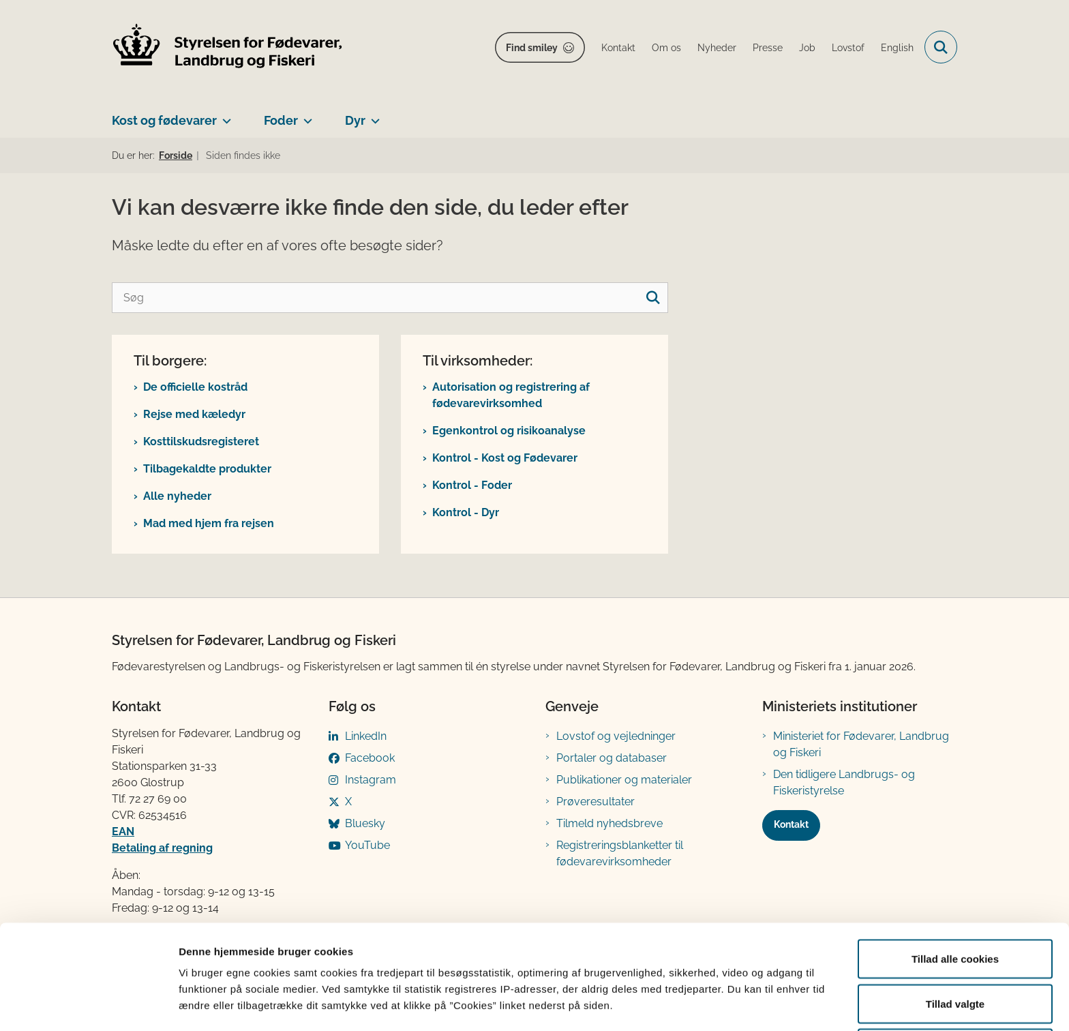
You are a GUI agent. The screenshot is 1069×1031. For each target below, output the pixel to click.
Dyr (355, 120)
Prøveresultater (595, 801)
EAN (123, 831)
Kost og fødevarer (164, 120)
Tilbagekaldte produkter (207, 468)
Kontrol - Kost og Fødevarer (504, 457)
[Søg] (390, 297)
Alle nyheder (177, 496)
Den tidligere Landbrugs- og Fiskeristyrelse (844, 782)
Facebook (370, 757)
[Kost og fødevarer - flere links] (224, 115)
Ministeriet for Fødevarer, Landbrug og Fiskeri (861, 744)
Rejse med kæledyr (194, 414)
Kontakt (791, 824)
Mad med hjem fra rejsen (208, 523)
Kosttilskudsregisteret (201, 441)
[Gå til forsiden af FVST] (228, 47)
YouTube (367, 845)
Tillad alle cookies (955, 905)
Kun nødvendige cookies (955, 994)
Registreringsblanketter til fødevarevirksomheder (619, 853)
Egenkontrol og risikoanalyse (509, 430)
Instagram (370, 779)
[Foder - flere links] (305, 115)
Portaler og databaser (611, 757)
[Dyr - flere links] (372, 115)
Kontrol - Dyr (465, 512)
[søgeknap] (652, 297)
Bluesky (365, 823)
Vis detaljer (708, 996)
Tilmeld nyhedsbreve (609, 823)
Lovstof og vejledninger (616, 736)
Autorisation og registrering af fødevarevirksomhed (511, 395)
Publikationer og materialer (624, 779)
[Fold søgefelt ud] (940, 47)
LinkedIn (366, 736)
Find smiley (532, 47)
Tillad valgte (955, 950)
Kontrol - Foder (472, 485)
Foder (281, 120)
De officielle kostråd (195, 386)
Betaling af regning (162, 847)
